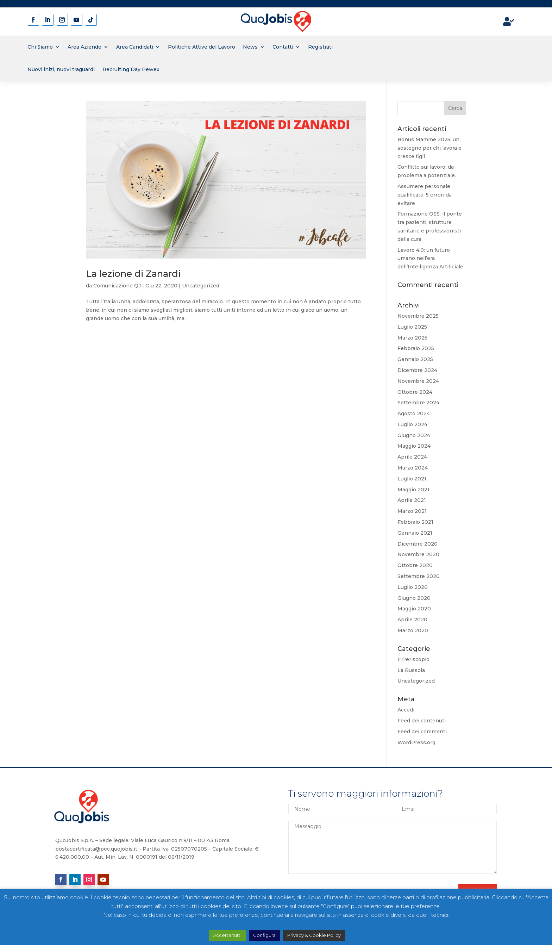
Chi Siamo (40, 47)
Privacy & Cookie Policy (314, 935)
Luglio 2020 (412, 587)
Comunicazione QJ (117, 285)
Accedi (405, 710)
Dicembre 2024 (417, 370)
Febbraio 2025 (415, 348)
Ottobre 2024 (414, 392)
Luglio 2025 (412, 327)
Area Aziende (84, 47)
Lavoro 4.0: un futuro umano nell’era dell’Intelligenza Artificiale (430, 258)
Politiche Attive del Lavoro (201, 47)
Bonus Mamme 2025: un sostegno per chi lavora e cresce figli (429, 148)
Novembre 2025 (418, 316)
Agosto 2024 (413, 413)
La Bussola (411, 670)
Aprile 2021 (411, 500)
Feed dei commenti (422, 731)
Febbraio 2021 (415, 522)
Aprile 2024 (412, 457)
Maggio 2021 (413, 489)
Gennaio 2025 (415, 359)
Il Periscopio (413, 659)
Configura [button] (264, 935)
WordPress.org (416, 742)
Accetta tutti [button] (227, 935)
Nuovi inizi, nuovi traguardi (61, 69)
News (250, 47)
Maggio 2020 (414, 608)
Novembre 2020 (418, 554)
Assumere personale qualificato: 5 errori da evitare (424, 194)
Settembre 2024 (418, 402)
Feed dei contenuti (421, 720)
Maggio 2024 (414, 446)
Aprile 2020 (412, 619)
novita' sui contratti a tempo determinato (276, 3)
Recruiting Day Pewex (130, 69)
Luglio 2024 (412, 424)
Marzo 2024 (412, 468)
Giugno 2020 (414, 598)
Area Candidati (134, 47)
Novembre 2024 (418, 381)
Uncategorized (200, 285)
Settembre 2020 (418, 576)
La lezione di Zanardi (133, 273)
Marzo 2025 (412, 338)
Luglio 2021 (411, 478)
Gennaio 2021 (414, 533)
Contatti (282, 47)
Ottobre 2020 (415, 565)
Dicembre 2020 (417, 544)
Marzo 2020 (412, 630)
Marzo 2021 (412, 511)
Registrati (320, 47)
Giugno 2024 (413, 435)
